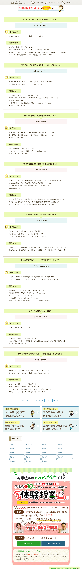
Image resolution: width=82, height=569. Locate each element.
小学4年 (44, 447)
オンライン (29, 444)
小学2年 (12, 454)
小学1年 (44, 444)
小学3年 (28, 454)
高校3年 (28, 451)
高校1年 (44, 451)
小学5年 (28, 447)
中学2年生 (60, 454)
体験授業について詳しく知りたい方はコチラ (63, 564)
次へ (58, 400)
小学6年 (12, 447)
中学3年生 (12, 458)
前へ (23, 400)
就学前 (11, 444)
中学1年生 (44, 454)
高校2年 (60, 451)
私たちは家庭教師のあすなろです (17, 2)
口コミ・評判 (36, 2)
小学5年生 (44, 458)
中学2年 (60, 447)
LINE (32, 539)
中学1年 (12, 451)
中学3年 (60, 444)
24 (54, 401)
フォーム (52, 539)
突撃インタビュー (52, 2)
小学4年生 (28, 458)
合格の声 (67, 2)
